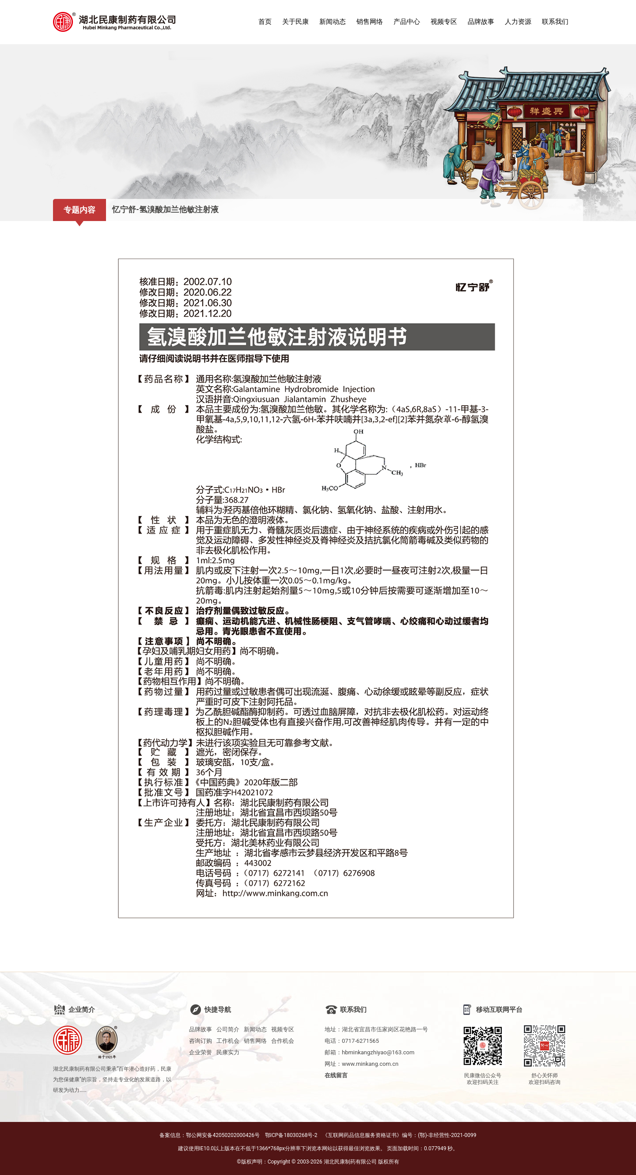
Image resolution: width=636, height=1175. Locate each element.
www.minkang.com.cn (370, 1064)
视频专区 (444, 22)
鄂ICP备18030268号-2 (291, 1135)
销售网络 (369, 22)
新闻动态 (332, 22)
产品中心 (407, 22)
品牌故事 (481, 22)
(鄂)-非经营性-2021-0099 (447, 1135)
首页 (265, 22)
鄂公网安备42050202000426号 (222, 1135)
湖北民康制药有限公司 (350, 1162)
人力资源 (518, 22)
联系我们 (555, 22)
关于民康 (295, 22)
